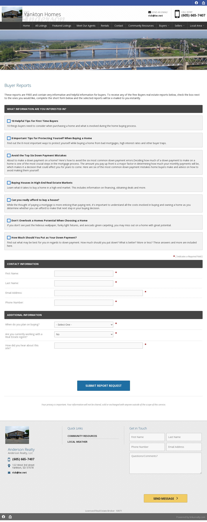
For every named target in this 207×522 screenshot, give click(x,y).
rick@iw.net (19, 472)
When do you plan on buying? (22, 324)
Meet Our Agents (86, 27)
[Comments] (165, 463)
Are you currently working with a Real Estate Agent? (23, 335)
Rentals (105, 27)
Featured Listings (61, 27)
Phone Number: (14, 302)
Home (26, 27)
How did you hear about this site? (22, 347)
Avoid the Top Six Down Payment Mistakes (38, 155)
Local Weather (77, 442)
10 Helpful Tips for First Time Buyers (34, 121)
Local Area (196, 27)
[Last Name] (184, 437)
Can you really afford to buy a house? (35, 200)
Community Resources (141, 27)
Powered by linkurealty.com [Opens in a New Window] (190, 518)
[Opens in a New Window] (196, 3)
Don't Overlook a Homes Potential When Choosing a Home (49, 220)
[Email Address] (184, 447)
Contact (118, 27)
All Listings (41, 27)
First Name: (12, 273)
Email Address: (13, 292)
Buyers (163, 27)
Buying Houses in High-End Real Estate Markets (41, 182)
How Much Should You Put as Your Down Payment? (44, 237)
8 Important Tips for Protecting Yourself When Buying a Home (51, 138)
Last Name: (12, 283)
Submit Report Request (103, 386)
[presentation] (103, 368)
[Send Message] (165, 499)
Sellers (178, 27)
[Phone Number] (147, 447)
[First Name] (147, 437)
